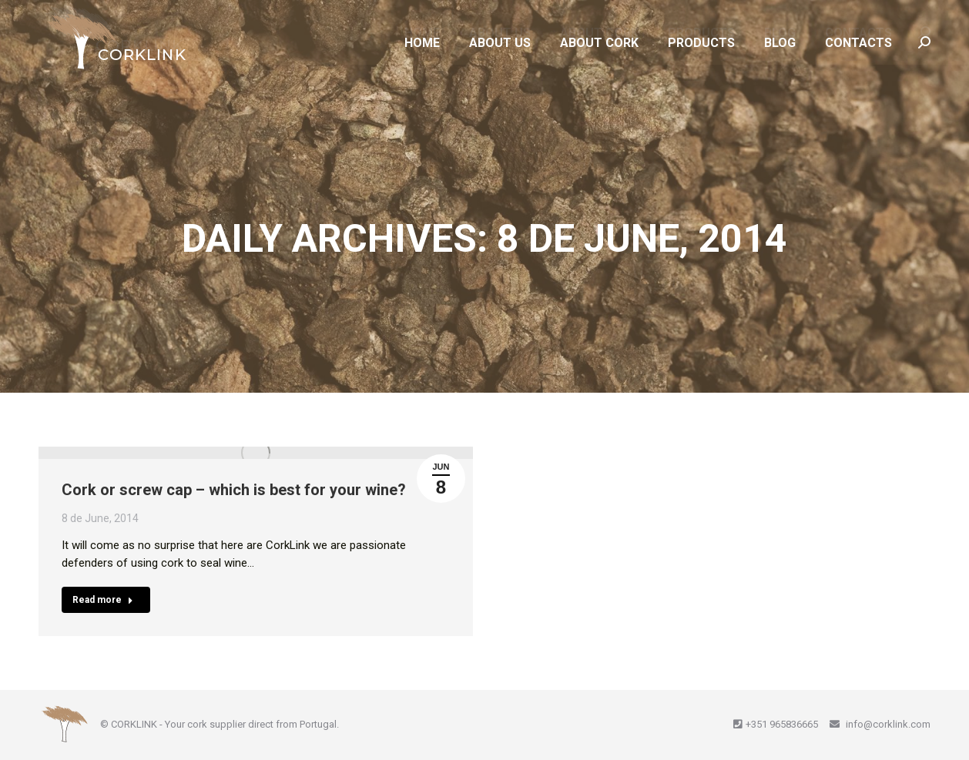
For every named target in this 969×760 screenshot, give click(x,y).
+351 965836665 (782, 724)
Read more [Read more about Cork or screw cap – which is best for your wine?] (102, 599)
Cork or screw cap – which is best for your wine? (234, 489)
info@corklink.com (886, 724)
